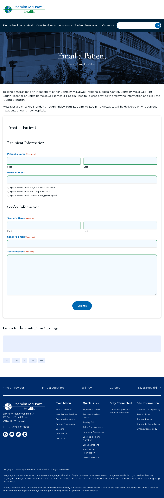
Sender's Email (21, 237)
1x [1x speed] (24, 360)
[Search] (158, 25)
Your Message (20, 251)
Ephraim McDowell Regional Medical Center (33, 187)
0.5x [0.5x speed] (6, 360)
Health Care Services (40, 25)
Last (86, 166)
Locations (64, 25)
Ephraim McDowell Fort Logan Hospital (30, 191)
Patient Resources (86, 25)
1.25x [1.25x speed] (33, 360)
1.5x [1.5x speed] (41, 360)
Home (70, 64)
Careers (107, 25)
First (9, 166)
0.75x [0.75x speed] (16, 360)
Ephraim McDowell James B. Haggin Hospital (33, 195)
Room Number (15, 172)
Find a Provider (12, 25)
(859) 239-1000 (20, 427)
